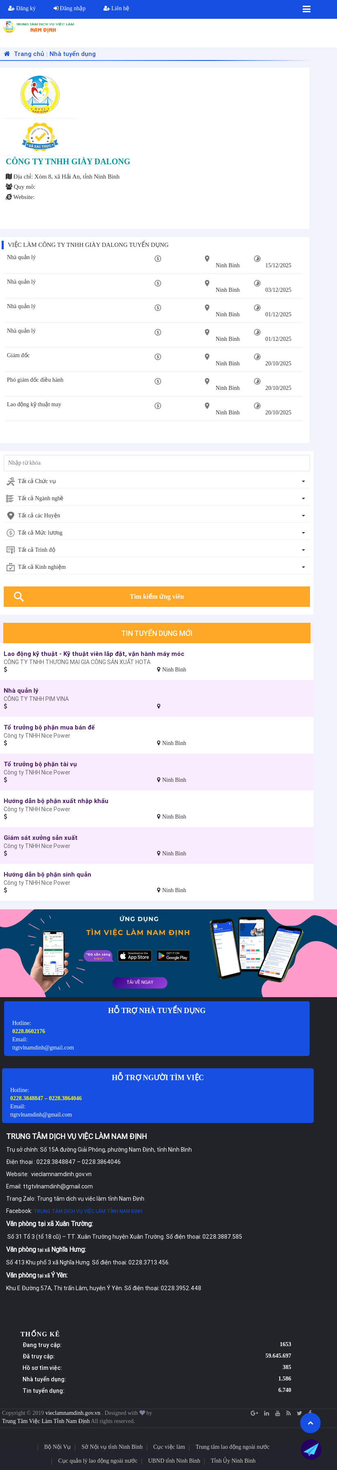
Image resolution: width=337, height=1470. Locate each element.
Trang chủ (23, 54)
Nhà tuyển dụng (72, 54)
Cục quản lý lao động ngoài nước (97, 1461)
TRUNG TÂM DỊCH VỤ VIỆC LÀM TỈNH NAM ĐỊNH (88, 1211)
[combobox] (157, 481)
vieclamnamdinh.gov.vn (73, 1413)
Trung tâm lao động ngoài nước (232, 1447)
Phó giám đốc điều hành (35, 380)
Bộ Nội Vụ (57, 1447)
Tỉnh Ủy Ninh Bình (233, 1461)
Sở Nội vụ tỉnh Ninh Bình (111, 1447)
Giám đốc (18, 355)
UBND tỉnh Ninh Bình (174, 1461)
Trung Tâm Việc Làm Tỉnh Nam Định (46, 1421)
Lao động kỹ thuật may (34, 404)
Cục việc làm (169, 1447)
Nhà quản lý (21, 257)
